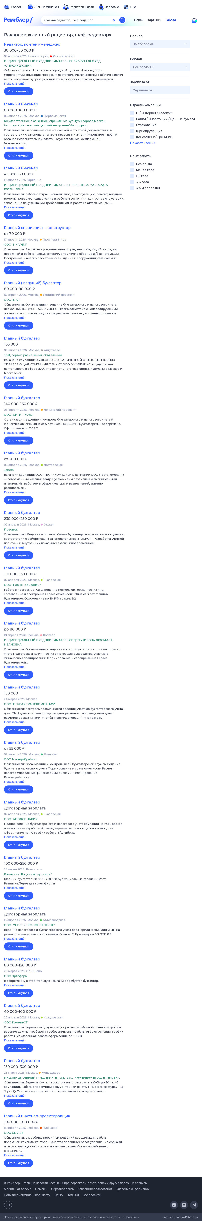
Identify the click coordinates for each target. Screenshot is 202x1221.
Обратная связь (62, 1189)
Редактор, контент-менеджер (32, 44)
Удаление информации (133, 1189)
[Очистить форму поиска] (114, 20)
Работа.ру (191, 1217)
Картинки (154, 20)
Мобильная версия (17, 1189)
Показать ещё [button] (14, 83)
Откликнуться (18, 91)
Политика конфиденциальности (27, 1195)
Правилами (132, 1217)
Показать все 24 (142, 143)
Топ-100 (73, 1195)
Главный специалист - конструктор (37, 228)
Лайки (59, 1195)
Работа (170, 20)
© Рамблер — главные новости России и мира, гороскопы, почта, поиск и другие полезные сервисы (75, 1183)
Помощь (41, 1189)
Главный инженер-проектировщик (37, 1116)
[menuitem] (13, 7)
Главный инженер (21, 104)
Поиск (138, 20)
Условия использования (95, 1189)
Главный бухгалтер (22, 338)
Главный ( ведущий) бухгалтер (32, 283)
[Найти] (122, 20)
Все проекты (92, 1195)
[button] (64, 77)
